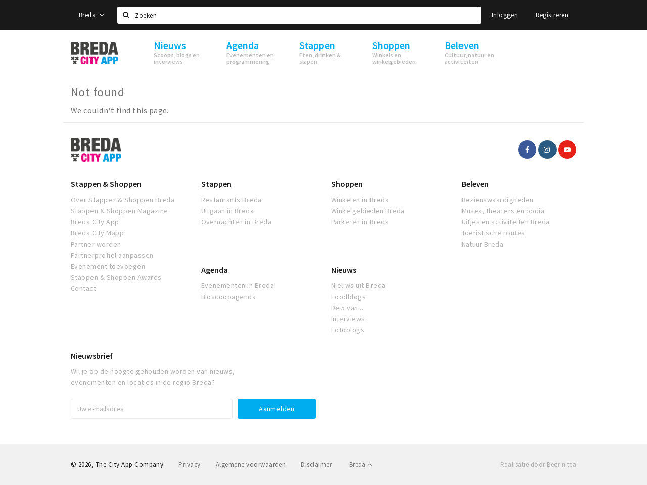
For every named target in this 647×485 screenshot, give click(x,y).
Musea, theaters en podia (503, 210)
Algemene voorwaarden (251, 464)
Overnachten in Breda (236, 221)
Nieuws (343, 270)
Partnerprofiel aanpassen (112, 255)
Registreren (552, 15)
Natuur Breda (482, 244)
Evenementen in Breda (237, 285)
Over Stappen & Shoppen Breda (122, 199)
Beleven (475, 184)
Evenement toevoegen (108, 266)
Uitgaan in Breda (227, 210)
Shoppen (347, 184)
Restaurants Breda (231, 199)
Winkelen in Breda (360, 199)
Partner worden (96, 244)
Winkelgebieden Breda (368, 210)
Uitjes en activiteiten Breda (505, 221)
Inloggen (505, 15)
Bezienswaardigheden (497, 199)
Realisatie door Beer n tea (538, 464)
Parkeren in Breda (360, 221)
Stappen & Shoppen (106, 184)
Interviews (348, 318)
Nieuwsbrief (92, 356)
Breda (91, 15)
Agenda (214, 270)
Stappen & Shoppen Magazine (119, 210)
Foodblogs (348, 296)
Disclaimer (316, 464)
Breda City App (95, 221)
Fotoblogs (347, 329)
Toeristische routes (493, 232)
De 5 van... (347, 307)
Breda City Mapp (97, 232)
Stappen (216, 184)
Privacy (189, 464)
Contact (83, 288)
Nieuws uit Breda (358, 285)
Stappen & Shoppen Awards (116, 277)
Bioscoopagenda (228, 296)
